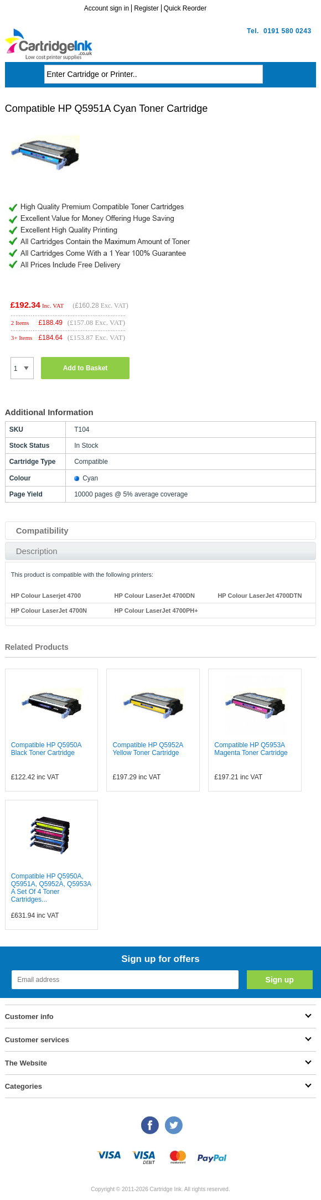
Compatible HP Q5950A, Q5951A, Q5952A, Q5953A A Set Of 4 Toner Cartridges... (51, 887)
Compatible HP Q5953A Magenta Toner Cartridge (251, 749)
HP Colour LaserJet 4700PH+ (156, 610)
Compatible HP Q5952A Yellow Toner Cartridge (147, 749)
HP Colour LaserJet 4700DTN (260, 595)
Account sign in (106, 8)
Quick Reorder (185, 8)
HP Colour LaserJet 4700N (49, 610)
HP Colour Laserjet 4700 (46, 595)
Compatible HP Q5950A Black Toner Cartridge (46, 749)
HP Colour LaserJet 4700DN (155, 595)
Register (146, 8)
